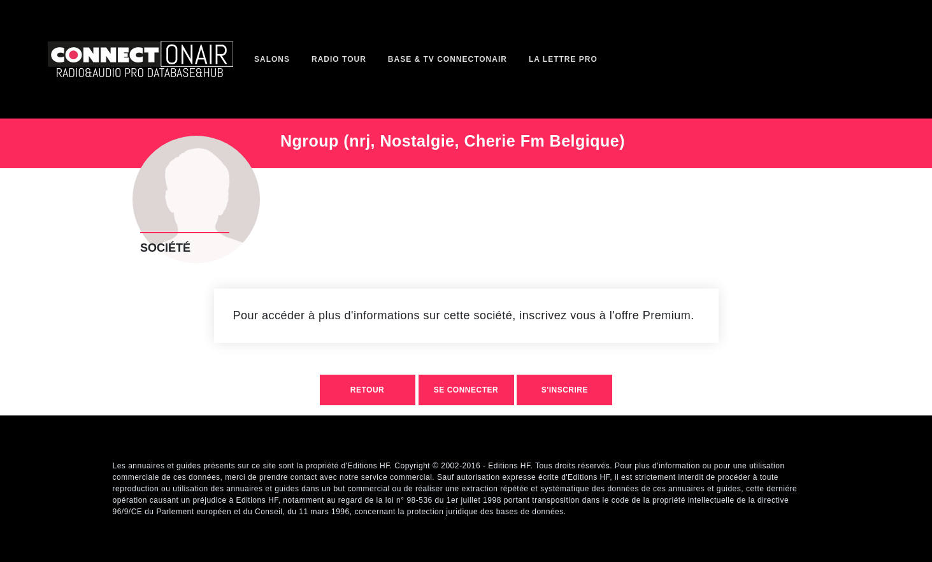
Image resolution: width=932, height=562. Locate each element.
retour (367, 389)
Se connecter (466, 389)
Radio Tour (339, 59)
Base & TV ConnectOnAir (447, 59)
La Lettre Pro (563, 59)
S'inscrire (564, 389)
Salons (272, 59)
